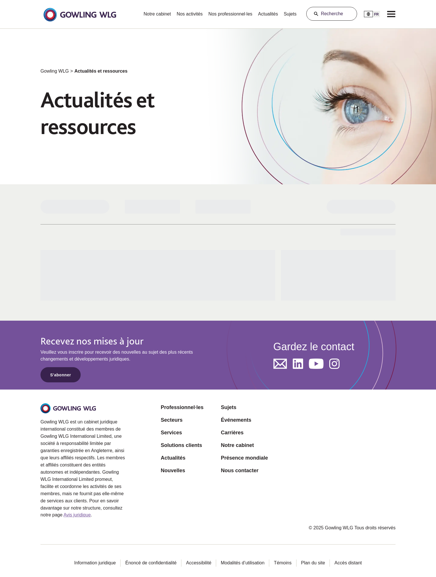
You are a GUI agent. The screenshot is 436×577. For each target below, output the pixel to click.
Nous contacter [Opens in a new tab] (239, 470)
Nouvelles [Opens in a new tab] (173, 470)
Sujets (290, 13)
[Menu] (391, 14)
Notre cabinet (157, 13)
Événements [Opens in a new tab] (236, 420)
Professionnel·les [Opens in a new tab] (182, 407)
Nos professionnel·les (230, 13)
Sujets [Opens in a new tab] (228, 407)
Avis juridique (77, 514)
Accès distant (348, 562)
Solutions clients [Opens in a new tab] (181, 445)
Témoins (282, 562)
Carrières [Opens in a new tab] (232, 432)
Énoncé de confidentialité (151, 562)
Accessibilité (198, 562)
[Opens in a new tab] (280, 364)
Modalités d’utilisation (242, 562)
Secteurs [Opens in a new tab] (172, 420)
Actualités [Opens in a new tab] (173, 458)
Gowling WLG (54, 71)
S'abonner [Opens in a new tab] (60, 375)
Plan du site (313, 562)
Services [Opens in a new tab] (171, 432)
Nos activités (190, 13)
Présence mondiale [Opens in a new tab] (244, 458)
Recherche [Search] (332, 13)
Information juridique (95, 562)
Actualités (268, 13)
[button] (79, 14)
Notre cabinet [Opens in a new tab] (237, 445)
